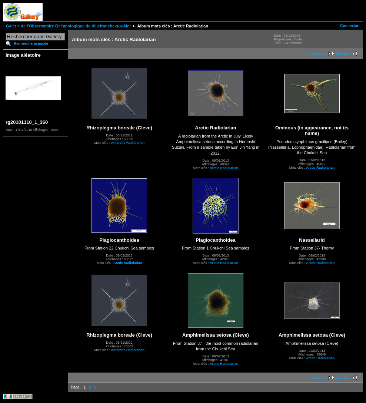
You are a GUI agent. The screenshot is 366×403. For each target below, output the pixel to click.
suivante (318, 54)
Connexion (349, 26)
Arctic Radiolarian (224, 168)
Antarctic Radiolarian (127, 143)
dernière (343, 54)
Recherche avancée (31, 44)
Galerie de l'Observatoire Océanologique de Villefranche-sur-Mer (68, 26)
